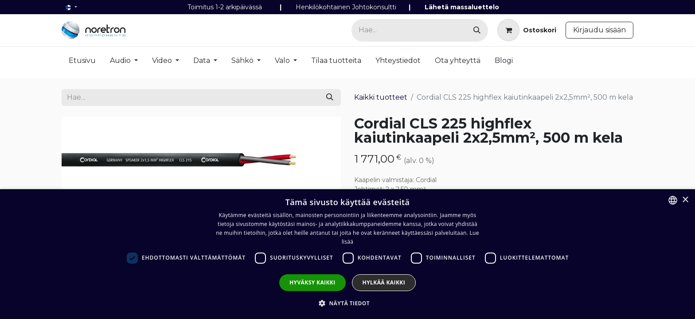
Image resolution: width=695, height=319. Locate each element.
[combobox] (672, 200)
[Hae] (477, 30)
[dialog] (347, 254)
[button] (347, 303)
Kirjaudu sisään (599, 30)
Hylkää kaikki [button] (384, 282)
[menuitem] (82, 62)
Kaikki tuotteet (380, 97)
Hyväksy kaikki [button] (312, 282)
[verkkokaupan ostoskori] (527, 30)
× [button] (685, 200)
